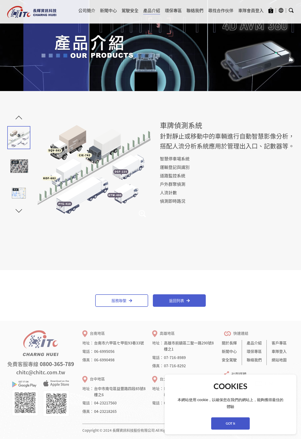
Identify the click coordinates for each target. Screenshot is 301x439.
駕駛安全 (130, 10)
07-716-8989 (175, 357)
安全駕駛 (229, 360)
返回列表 (179, 300)
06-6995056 (104, 351)
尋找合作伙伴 (221, 10)
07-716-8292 (175, 365)
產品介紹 (151, 10)
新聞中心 (108, 10)
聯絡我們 (194, 10)
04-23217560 (105, 403)
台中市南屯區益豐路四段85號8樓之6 (120, 391)
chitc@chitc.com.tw (40, 372)
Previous (19, 119)
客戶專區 (279, 343)
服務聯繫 (121, 300)
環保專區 (173, 10)
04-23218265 (105, 411)
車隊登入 (279, 351)
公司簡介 (86, 10)
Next (19, 209)
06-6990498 (104, 360)
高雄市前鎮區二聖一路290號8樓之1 (189, 346)
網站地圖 (279, 360)
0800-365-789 (57, 364)
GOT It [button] (230, 423)
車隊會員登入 (251, 10)
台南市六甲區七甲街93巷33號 (119, 343)
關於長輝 (229, 343)
